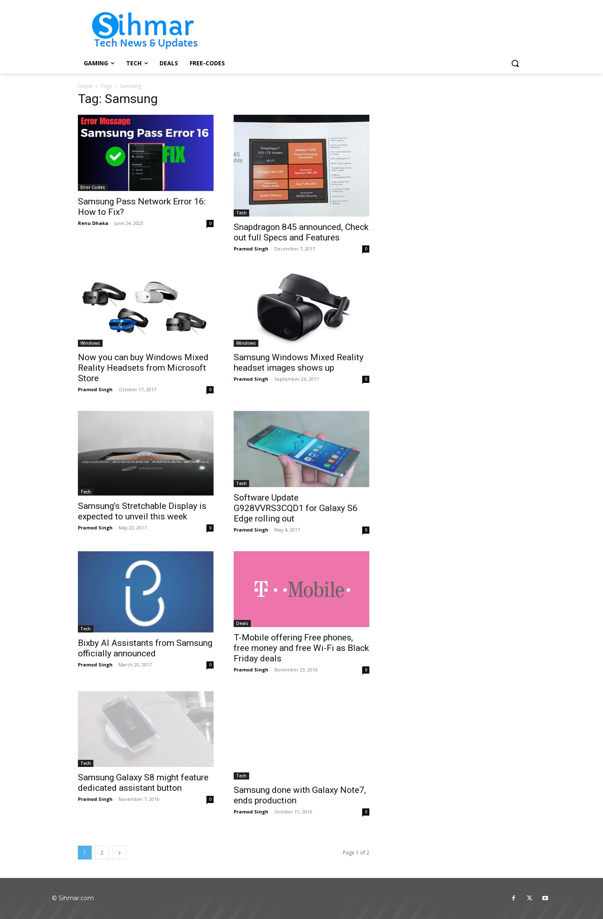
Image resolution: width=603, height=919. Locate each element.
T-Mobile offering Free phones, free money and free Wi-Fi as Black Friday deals (301, 647)
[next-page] (119, 853)
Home (85, 86)
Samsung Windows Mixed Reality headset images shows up (298, 362)
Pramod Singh (251, 248)
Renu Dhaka (93, 223)
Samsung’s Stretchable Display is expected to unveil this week (142, 511)
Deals (242, 623)
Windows (90, 343)
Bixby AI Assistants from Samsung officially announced (145, 648)
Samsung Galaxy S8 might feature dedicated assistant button (143, 782)
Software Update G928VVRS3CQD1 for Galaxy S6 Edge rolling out (296, 508)
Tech (241, 213)
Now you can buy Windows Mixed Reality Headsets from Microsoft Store (143, 367)
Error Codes (92, 187)
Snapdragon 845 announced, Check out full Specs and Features (301, 232)
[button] (515, 63)
